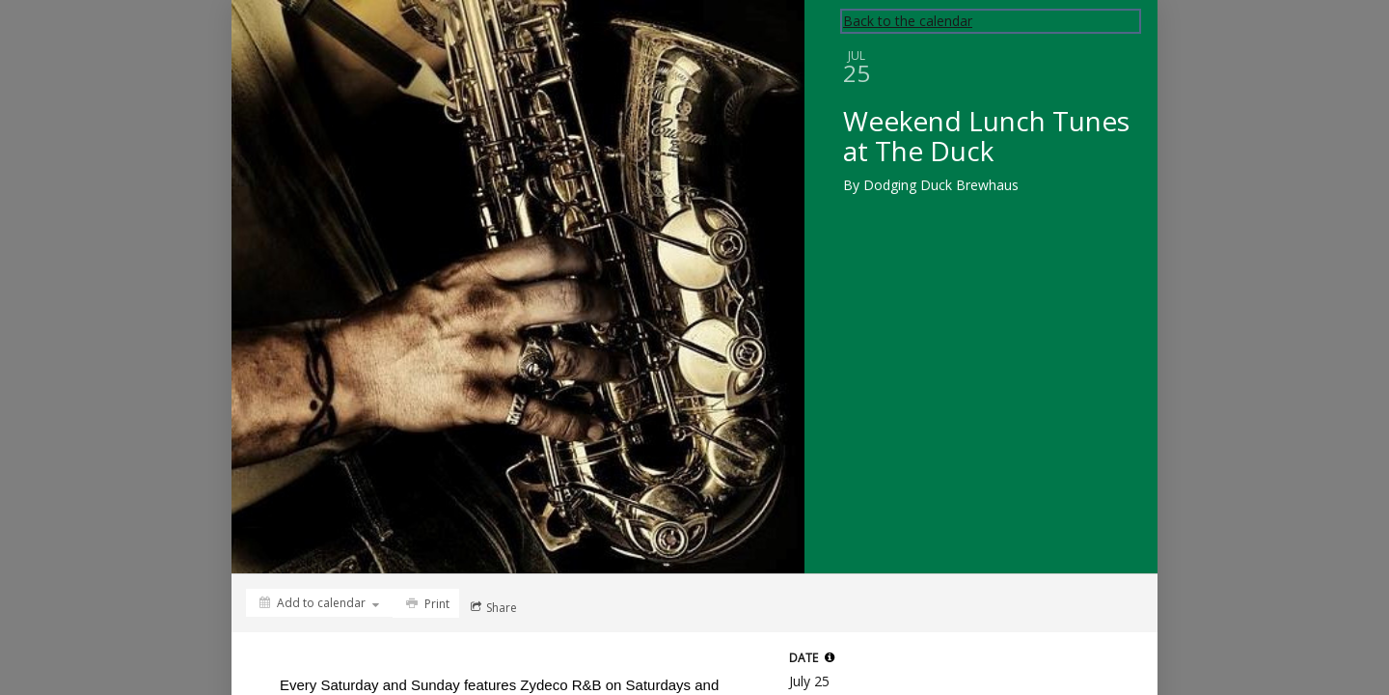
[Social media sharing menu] (492, 607)
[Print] (426, 603)
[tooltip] (829, 657)
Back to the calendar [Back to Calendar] (907, 21)
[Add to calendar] (319, 603)
